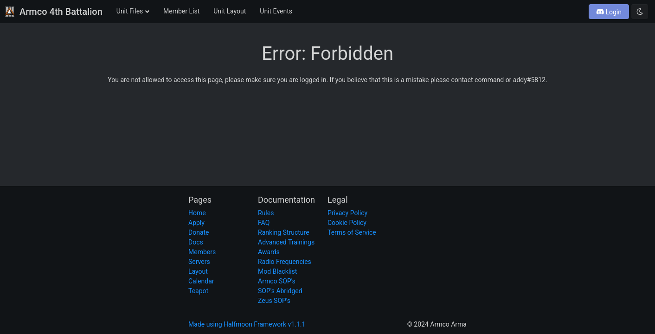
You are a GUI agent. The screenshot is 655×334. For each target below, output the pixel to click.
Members (202, 252)
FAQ (264, 222)
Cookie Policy (347, 222)
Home (197, 213)
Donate (198, 232)
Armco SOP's (276, 281)
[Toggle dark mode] (639, 11)
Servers (199, 261)
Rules (266, 213)
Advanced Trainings (286, 242)
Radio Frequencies (284, 261)
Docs (195, 242)
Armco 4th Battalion (54, 11)
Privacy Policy (347, 213)
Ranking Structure (283, 232)
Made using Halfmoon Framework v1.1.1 (246, 324)
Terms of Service (352, 232)
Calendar (201, 281)
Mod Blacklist (277, 271)
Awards (269, 252)
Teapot (198, 291)
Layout (198, 271)
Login (609, 12)
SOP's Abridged (280, 291)
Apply (196, 222)
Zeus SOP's (274, 300)
